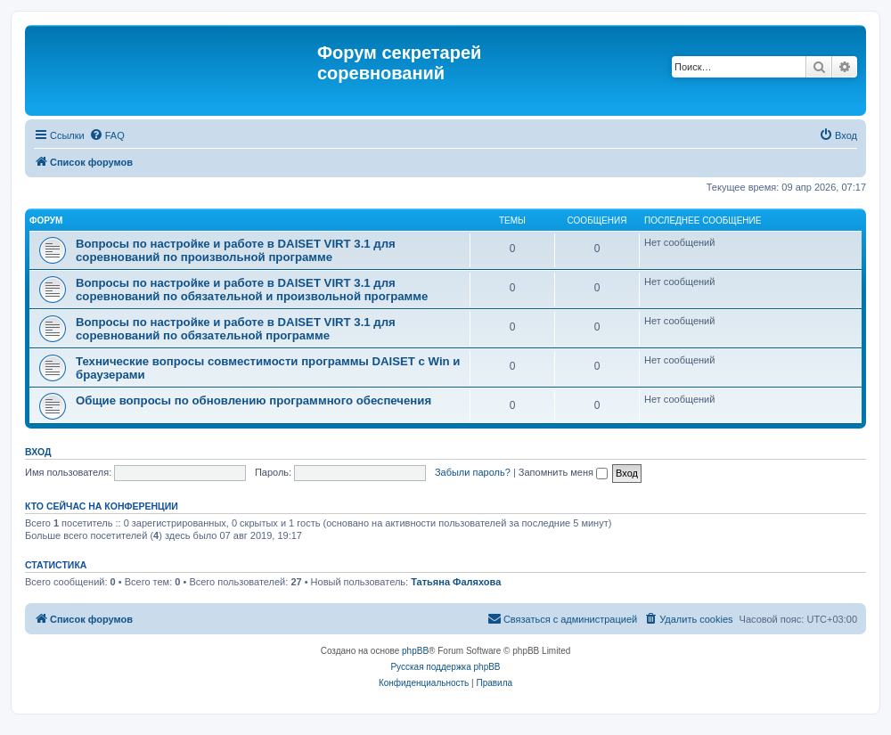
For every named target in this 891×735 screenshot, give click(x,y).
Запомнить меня (563, 472)
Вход (38, 451)
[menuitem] (107, 135)
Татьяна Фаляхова (456, 581)
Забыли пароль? (473, 472)
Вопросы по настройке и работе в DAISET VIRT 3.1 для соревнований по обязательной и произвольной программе (252, 289)
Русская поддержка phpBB (445, 667)
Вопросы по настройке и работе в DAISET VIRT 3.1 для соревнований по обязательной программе (236, 328)
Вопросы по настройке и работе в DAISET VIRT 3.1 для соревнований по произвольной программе (236, 250)
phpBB (415, 651)
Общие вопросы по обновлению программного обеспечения (253, 400)
